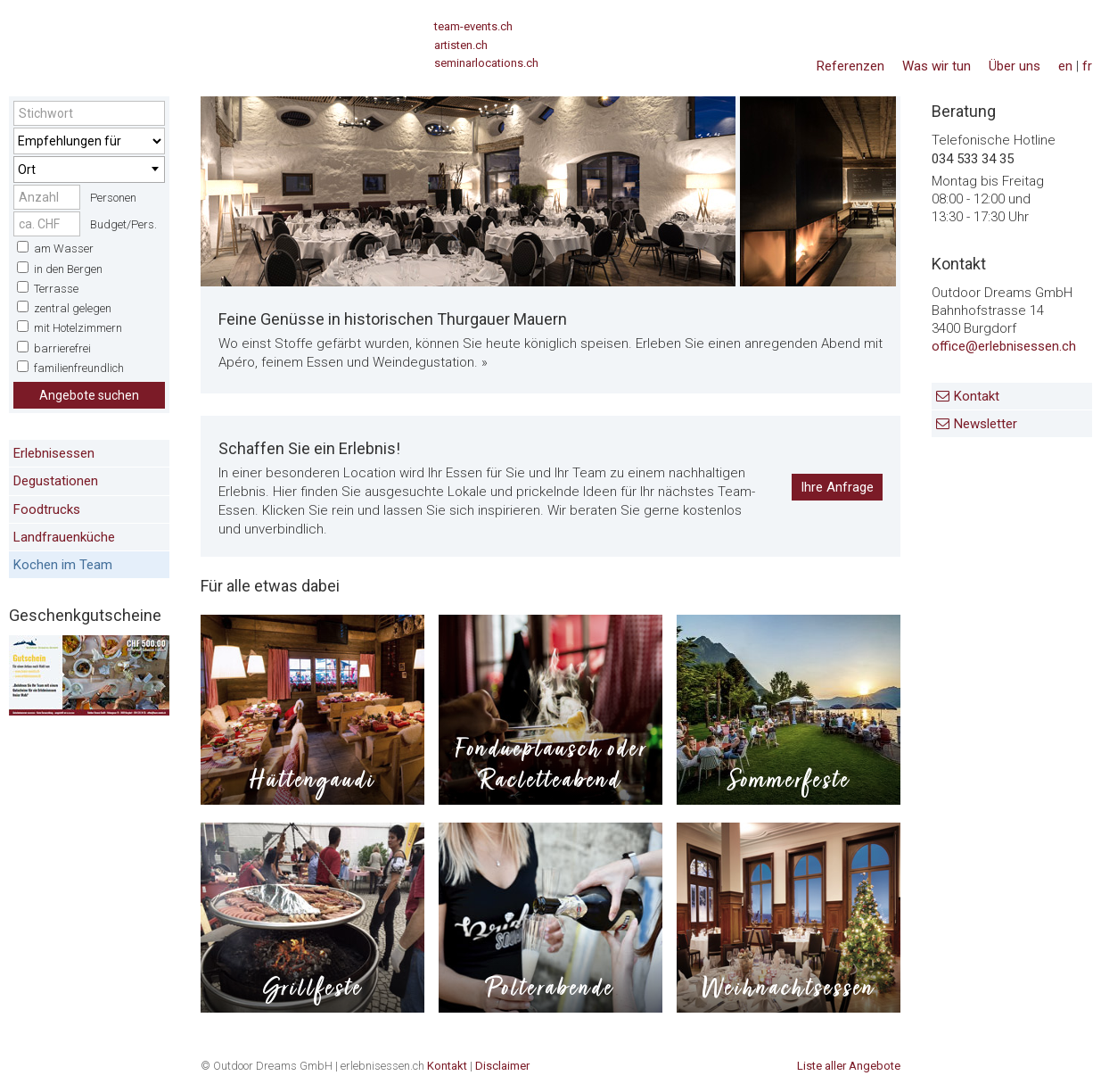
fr (1087, 66)
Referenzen (850, 66)
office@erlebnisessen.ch (1004, 346)
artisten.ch (461, 45)
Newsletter (985, 424)
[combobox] (89, 169)
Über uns (1014, 66)
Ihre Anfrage (837, 487)
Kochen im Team (62, 565)
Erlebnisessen (53, 453)
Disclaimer (502, 1065)
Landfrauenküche (64, 537)
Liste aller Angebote (848, 1065)
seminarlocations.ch (486, 63)
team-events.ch (473, 26)
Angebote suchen (89, 395)
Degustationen (55, 481)
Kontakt (976, 396)
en (1065, 66)
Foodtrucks (46, 509)
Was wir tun (936, 66)
